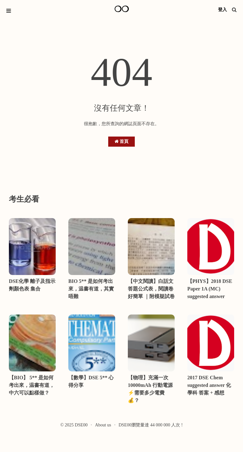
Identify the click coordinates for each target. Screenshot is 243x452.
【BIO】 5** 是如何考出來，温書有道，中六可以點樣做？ (31, 385)
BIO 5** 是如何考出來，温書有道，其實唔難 (91, 288)
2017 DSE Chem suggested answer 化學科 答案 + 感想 (209, 385)
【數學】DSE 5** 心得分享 (91, 381)
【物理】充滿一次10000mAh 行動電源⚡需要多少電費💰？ (150, 389)
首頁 (122, 141)
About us (103, 425)
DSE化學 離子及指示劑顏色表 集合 (32, 284)
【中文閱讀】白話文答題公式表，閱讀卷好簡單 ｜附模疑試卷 (151, 288)
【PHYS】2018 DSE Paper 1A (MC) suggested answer (209, 288)
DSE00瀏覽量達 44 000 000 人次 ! (151, 425)
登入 (222, 9)
